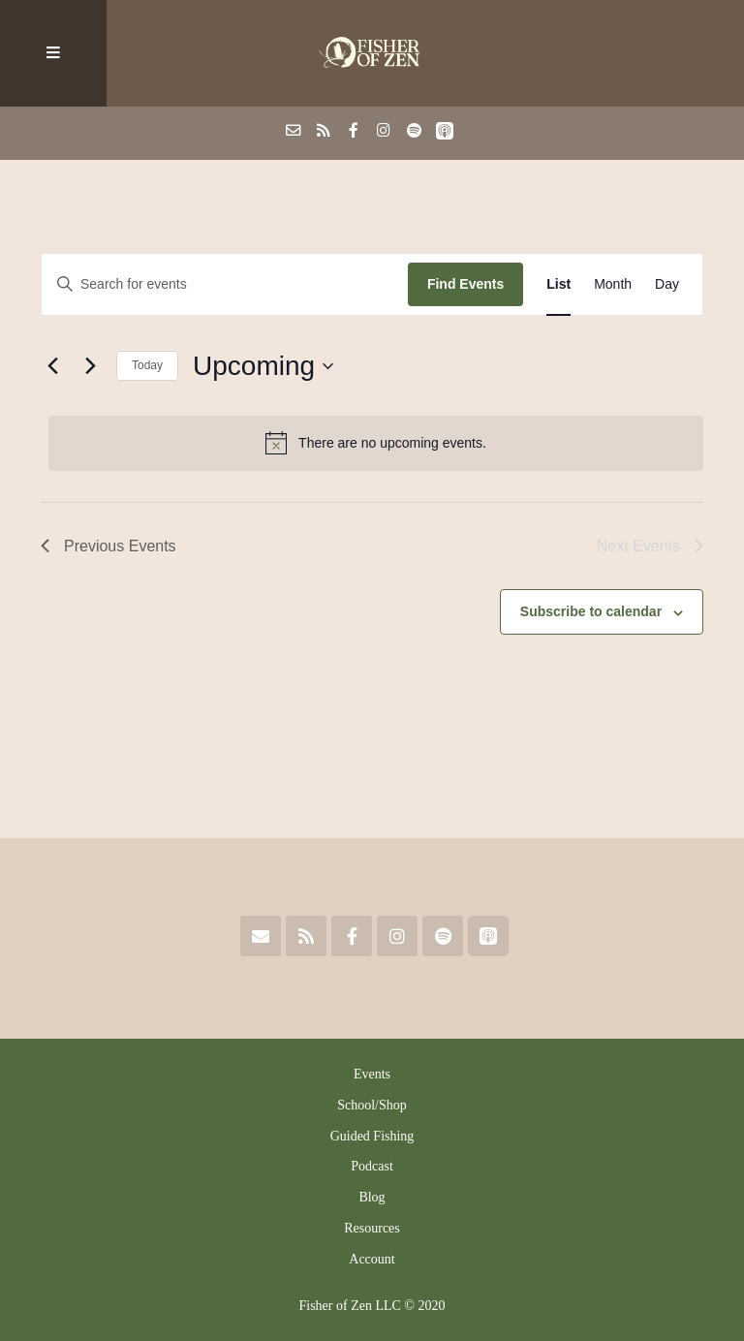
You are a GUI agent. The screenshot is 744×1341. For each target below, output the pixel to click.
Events (372, 1074)
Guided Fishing (372, 1136)
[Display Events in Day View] (667, 284)
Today (147, 365)
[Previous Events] (52, 366)
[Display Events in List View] (558, 284)
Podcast (372, 1166)
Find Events (465, 284)
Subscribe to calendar (591, 611)
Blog (371, 1197)
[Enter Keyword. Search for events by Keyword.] (225, 284)
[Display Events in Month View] (613, 284)
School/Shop (372, 1105)
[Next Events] (90, 366)
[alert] (375, 443)
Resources (372, 1228)
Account (371, 1259)
